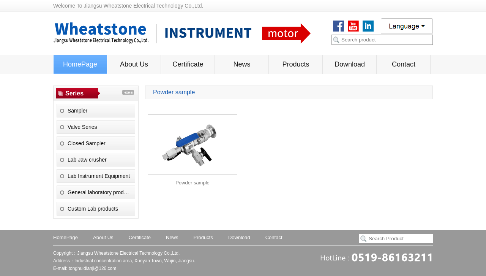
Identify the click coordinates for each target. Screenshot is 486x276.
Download (350, 64)
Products (295, 64)
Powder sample (192, 183)
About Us (134, 64)
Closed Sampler (87, 143)
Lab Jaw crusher (87, 160)
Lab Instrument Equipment (99, 176)
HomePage (80, 64)
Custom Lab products (93, 209)
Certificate (187, 64)
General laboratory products (101, 192)
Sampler (77, 111)
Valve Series (82, 127)
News (241, 64)
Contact (403, 64)
